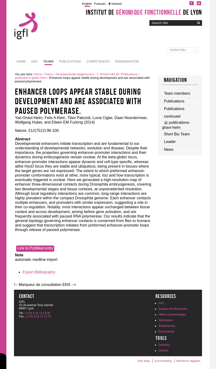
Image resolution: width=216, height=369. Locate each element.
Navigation (175, 80)
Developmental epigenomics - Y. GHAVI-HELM (87, 74)
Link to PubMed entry (35, 248)
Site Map (143, 361)
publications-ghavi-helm (30, 78)
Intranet (116, 3)
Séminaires (165, 320)
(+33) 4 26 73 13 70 (38, 316)
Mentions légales (188, 361)
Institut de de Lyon (144, 12)
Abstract (22, 139)
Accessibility (163, 361)
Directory (164, 345)
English (87, 3)
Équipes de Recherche (172, 309)
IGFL (34, 61)
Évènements (166, 331)
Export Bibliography (39, 272)
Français (100, 3)
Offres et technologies (172, 314)
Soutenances (166, 326)
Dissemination (127, 61)
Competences (98, 61)
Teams (48, 61)
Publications (70, 61)
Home (21, 61)
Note (19, 255)
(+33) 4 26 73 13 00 (37, 313)
